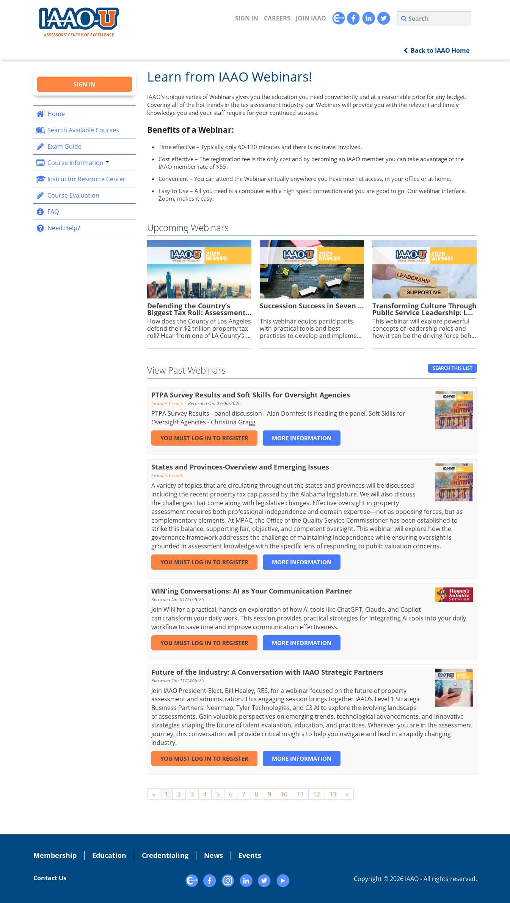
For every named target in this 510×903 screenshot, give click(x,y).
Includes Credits (167, 403)
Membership (55, 855)
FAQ (47, 211)
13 (333, 794)
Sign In (246, 18)
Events (250, 855)
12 (316, 794)
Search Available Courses (77, 130)
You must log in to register (204, 438)
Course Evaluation (67, 195)
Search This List (452, 368)
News (213, 855)
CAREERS (277, 18)
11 (300, 794)
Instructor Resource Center (81, 179)
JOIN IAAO (311, 18)
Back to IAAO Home (436, 50)
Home (50, 114)
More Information (301, 438)
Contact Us (49, 878)
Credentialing (165, 855)
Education (109, 855)
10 (284, 794)
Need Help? (58, 228)
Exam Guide (59, 146)
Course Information (72, 163)
